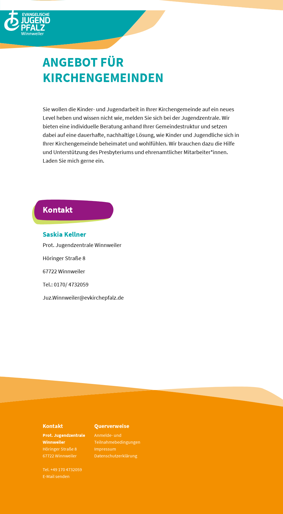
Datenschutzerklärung (115, 456)
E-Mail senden (56, 476)
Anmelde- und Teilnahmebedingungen (117, 438)
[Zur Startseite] (27, 21)
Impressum (105, 449)
